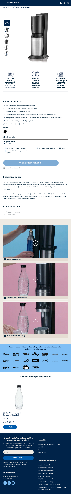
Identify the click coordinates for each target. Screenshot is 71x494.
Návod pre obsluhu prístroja (14, 213)
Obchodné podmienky (46, 471)
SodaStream (7, 7)
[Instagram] (9, 483)
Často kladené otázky (45, 482)
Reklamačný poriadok (45, 473)
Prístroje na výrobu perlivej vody (49, 444)
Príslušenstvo (42, 453)
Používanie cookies (44, 465)
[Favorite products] (60, 3)
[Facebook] (5, 483)
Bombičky (41, 447)
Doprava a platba (44, 476)
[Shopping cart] (68, 3)
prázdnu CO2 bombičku (23, 347)
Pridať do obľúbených (13, 168)
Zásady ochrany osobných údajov (49, 484)
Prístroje (16, 7)
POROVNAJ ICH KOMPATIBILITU (10, 86)
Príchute (41, 450)
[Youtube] (13, 483)
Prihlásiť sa (18, 458)
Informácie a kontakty (45, 468)
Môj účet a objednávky (46, 479)
